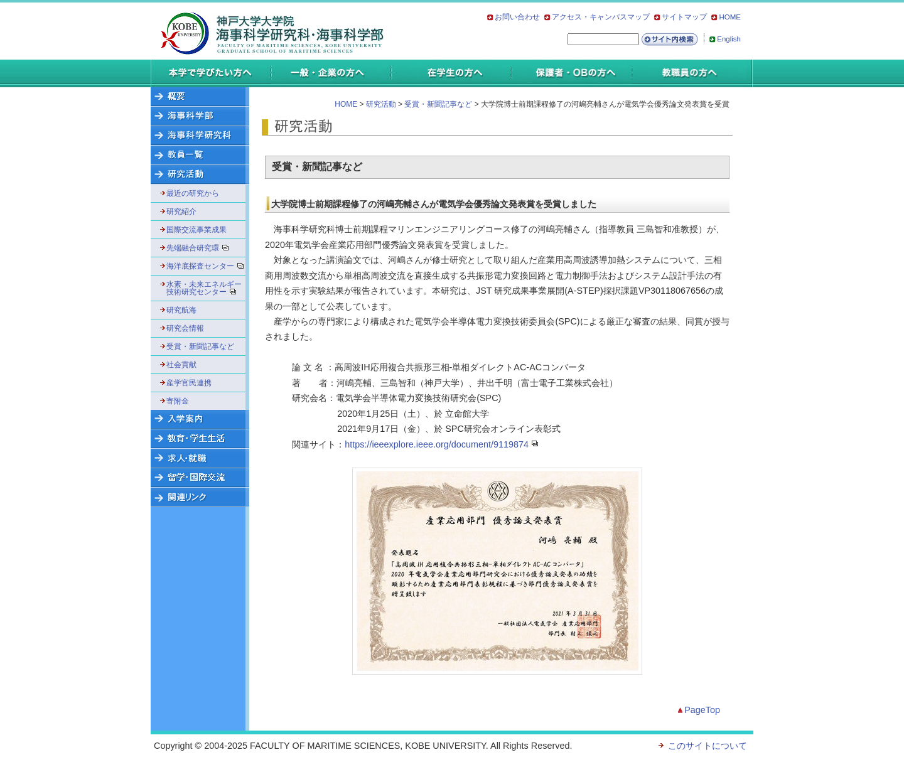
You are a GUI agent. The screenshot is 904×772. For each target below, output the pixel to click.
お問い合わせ (517, 17)
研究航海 (181, 310)
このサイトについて (707, 746)
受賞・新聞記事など (200, 346)
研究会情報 (185, 328)
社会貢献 (181, 364)
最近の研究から (192, 193)
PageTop (702, 710)
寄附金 (177, 401)
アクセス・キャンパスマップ (601, 17)
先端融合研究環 (201, 248)
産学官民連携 (189, 383)
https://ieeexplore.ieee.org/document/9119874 (437, 444)
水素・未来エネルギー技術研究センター (204, 288)
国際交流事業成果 (196, 229)
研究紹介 (181, 211)
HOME (730, 17)
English (729, 39)
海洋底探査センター (204, 266)
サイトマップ (684, 17)
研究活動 (381, 104)
